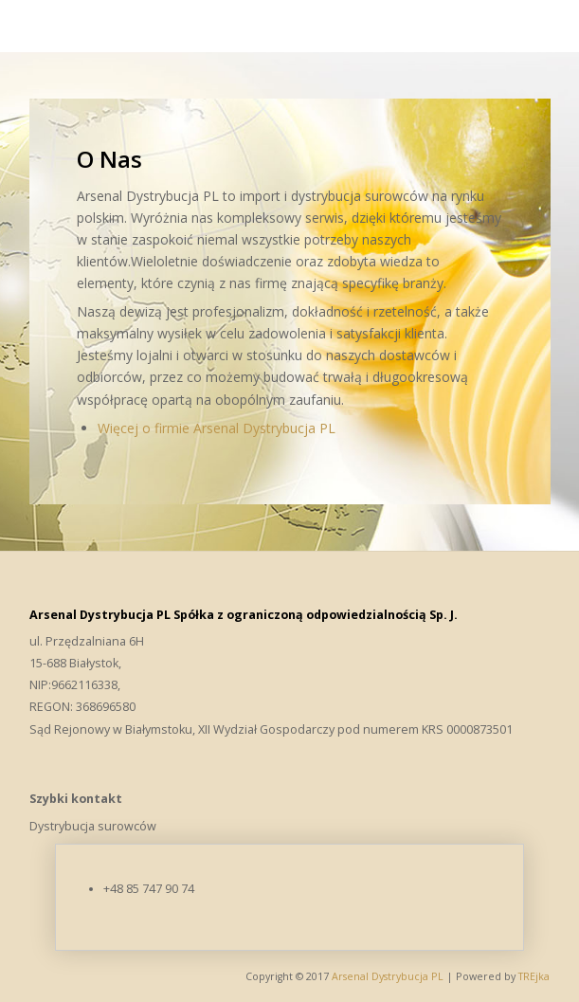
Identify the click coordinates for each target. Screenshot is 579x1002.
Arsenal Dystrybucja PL (389, 976)
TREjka (534, 976)
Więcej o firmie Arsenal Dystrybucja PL (216, 428)
